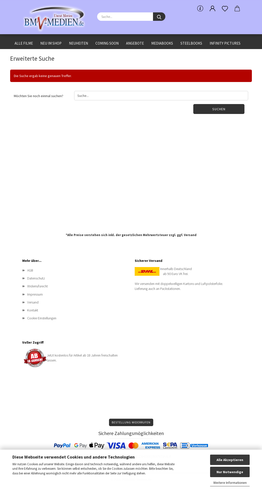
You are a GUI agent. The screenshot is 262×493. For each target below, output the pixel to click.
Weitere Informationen (230, 482)
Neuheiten (78, 43)
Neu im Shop (51, 43)
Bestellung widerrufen (131, 422)
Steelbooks (191, 43)
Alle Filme (24, 43)
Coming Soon (107, 43)
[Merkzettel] (225, 8)
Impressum (35, 294)
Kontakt (32, 310)
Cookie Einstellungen (41, 318)
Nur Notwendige (230, 472)
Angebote (135, 43)
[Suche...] (159, 16)
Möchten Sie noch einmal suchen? (38, 96)
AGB (30, 270)
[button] (212, 8)
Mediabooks (162, 43)
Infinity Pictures (225, 43)
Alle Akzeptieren (230, 460)
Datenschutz (36, 278)
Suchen (218, 109)
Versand (190, 235)
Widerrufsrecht (37, 286)
